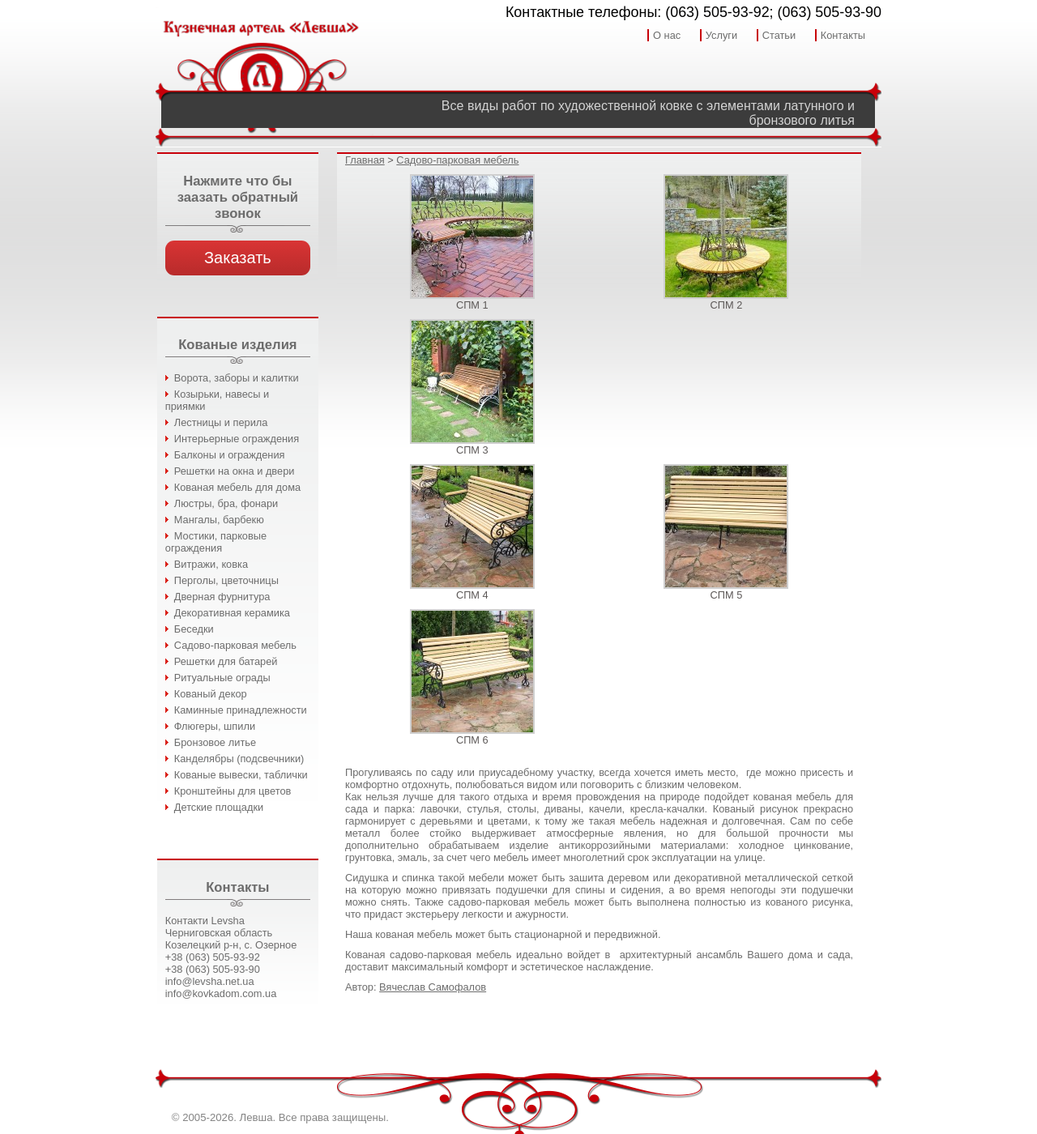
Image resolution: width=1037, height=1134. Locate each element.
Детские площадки (218, 807)
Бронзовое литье (215, 742)
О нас (667, 35)
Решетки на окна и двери (234, 471)
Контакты (843, 35)
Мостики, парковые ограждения (216, 542)
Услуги (721, 35)
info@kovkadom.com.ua (220, 993)
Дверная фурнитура (222, 596)
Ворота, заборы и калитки (236, 378)
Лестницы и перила (221, 422)
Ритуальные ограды (222, 677)
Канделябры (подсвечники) (239, 758)
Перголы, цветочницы (226, 580)
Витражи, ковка (211, 564)
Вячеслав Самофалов (432, 987)
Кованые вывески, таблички (241, 775)
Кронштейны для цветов (233, 791)
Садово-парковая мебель (235, 645)
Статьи (779, 35)
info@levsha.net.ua (209, 981)
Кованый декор (210, 694)
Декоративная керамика (232, 613)
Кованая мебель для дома (237, 487)
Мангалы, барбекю (219, 520)
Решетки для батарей (226, 661)
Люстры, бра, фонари (226, 503)
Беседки (194, 629)
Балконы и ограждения (229, 455)
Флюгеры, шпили (214, 726)
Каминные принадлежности (240, 710)
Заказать (237, 257)
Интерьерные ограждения (236, 439)
